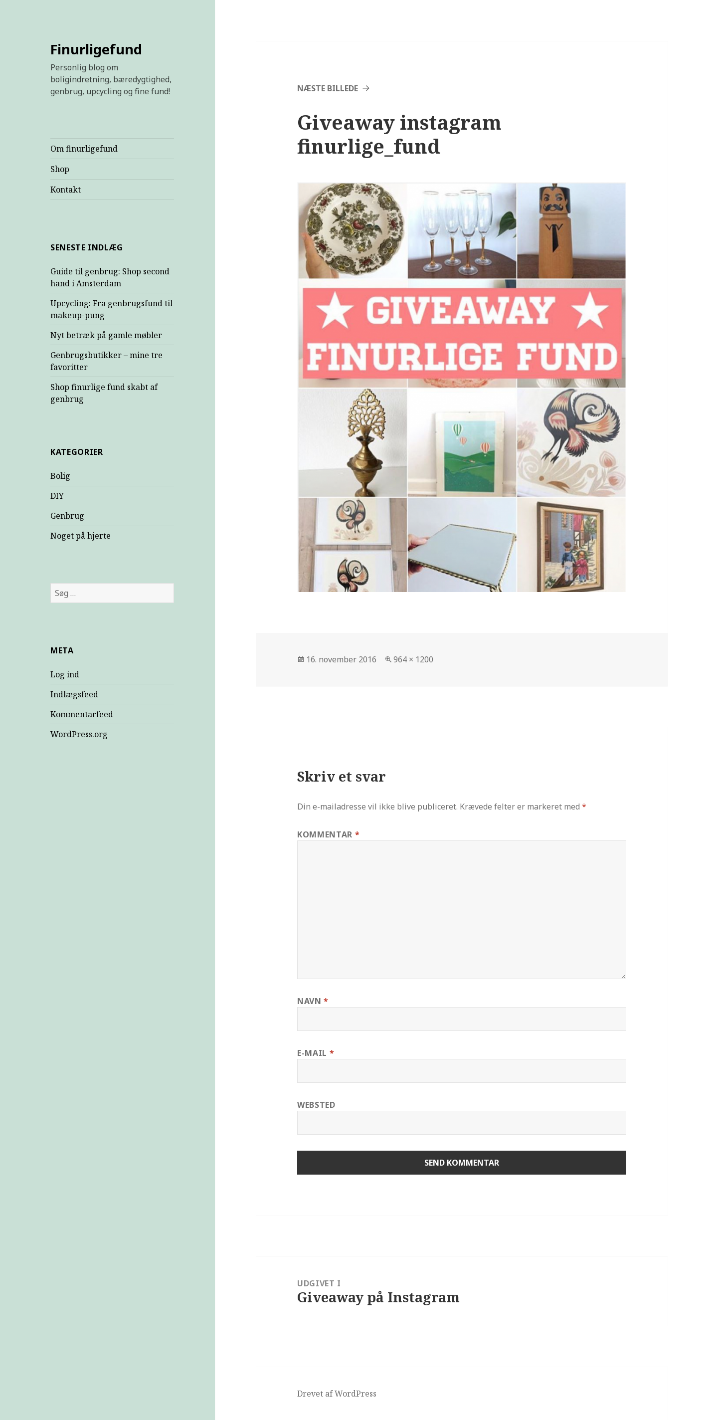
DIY (57, 495)
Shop (59, 169)
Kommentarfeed (81, 714)
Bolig (60, 475)
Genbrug (67, 515)
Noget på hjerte (80, 535)
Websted (316, 1104)
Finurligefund (96, 49)
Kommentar (328, 834)
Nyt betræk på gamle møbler (106, 335)
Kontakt (65, 189)
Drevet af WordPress (336, 1393)
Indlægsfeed (74, 694)
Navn (313, 1001)
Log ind (64, 674)
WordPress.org (79, 734)
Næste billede (327, 88)
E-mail (315, 1052)
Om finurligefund (84, 148)
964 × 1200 (413, 659)
